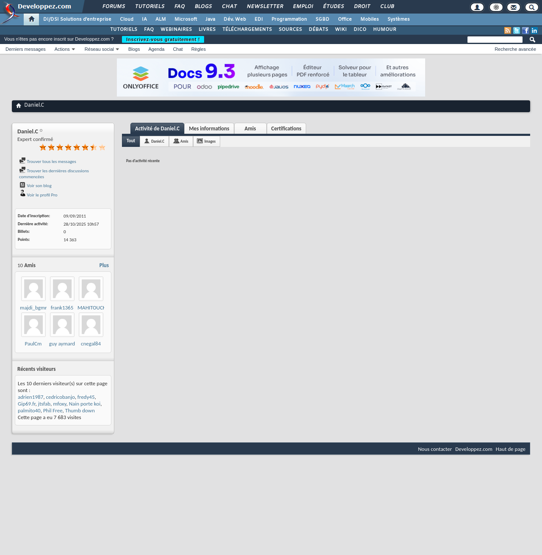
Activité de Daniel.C (157, 128)
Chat (229, 6)
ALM (160, 19)
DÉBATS (318, 30)
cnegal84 (91, 343)
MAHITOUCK (91, 307)
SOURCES (290, 30)
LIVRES (207, 30)
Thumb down (80, 410)
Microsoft (185, 19)
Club (386, 6)
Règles (198, 49)
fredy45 (86, 397)
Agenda (156, 49)
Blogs (203, 6)
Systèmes (398, 19)
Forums (113, 6)
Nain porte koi (85, 403)
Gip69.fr (27, 403)
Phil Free (53, 410)
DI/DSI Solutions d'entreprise (77, 19)
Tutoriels (149, 6)
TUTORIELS (123, 30)
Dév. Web (235, 19)
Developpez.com (473, 449)
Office (345, 19)
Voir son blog (35, 185)
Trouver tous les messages (47, 161)
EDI (258, 19)
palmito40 (29, 410)
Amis (250, 128)
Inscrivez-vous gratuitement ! (163, 39)
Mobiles (369, 19)
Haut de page (510, 449)
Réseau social (99, 49)
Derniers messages (26, 49)
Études (333, 6)
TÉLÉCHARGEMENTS (247, 30)
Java (210, 19)
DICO (360, 30)
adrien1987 (30, 397)
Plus (104, 265)
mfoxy (59, 403)
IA (144, 19)
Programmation (289, 19)
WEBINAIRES (176, 30)
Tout (131, 141)
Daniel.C (157, 141)
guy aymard (62, 343)
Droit (362, 6)
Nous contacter (435, 449)
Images (210, 141)
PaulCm (33, 343)
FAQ (179, 6)
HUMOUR (384, 30)
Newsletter (264, 6)
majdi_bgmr (33, 307)
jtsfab (44, 403)
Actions (62, 49)
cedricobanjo (60, 397)
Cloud (126, 19)
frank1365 (62, 307)
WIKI (341, 30)
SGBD (322, 19)
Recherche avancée (515, 49)
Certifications (286, 128)
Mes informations (209, 128)
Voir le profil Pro (38, 195)
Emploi (302, 6)
